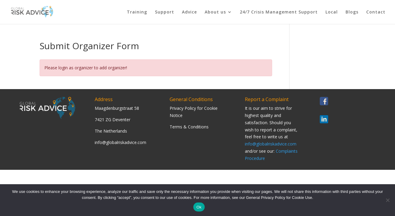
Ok (198, 207)
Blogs (352, 12)
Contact (375, 12)
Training (137, 12)
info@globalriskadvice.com (270, 144)
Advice (189, 12)
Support (164, 12)
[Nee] (388, 200)
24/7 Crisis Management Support (279, 12)
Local (331, 12)
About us (215, 12)
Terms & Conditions (189, 127)
